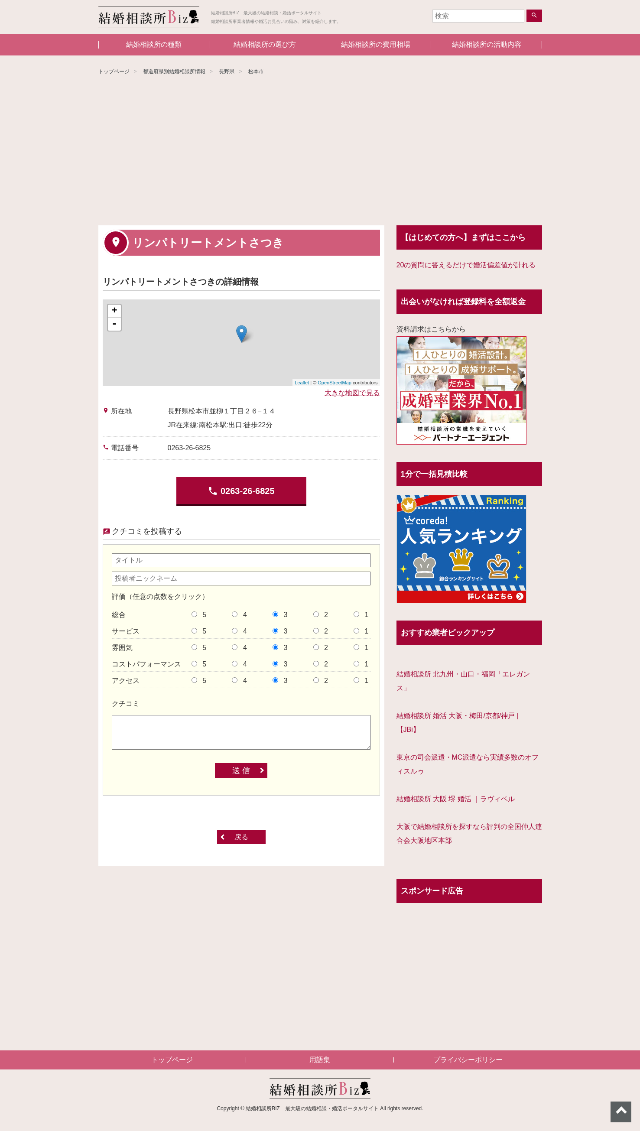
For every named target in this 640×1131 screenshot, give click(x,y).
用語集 (319, 1059)
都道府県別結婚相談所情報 (174, 71)
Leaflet (302, 382)
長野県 (226, 71)
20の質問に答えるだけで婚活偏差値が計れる (466, 265)
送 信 (241, 770)
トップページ (114, 71)
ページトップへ (621, 1112)
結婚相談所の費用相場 (375, 44)
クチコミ (126, 703)
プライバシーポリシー (468, 1059)
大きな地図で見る (352, 392)
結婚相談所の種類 (154, 44)
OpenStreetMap (334, 382)
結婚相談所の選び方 (265, 44)
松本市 (256, 71)
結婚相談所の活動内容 (486, 44)
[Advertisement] (320, 151)
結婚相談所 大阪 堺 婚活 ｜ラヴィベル (455, 799)
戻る (241, 837)
